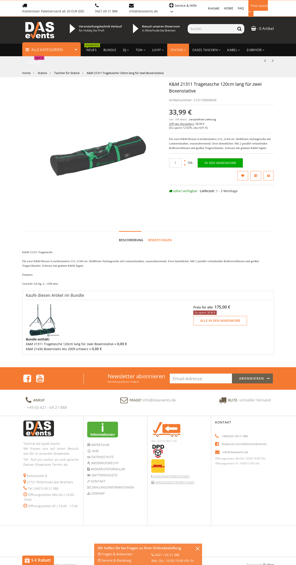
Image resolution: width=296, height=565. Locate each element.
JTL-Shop (268, 544)
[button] (186, 8)
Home (26, 73)
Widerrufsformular (107, 448)
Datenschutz (102, 436)
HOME (228, 8)
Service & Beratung (114, 560)
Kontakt (213, 8)
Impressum (99, 424)
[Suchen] (211, 29)
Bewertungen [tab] (160, 219)
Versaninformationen (170, 455)
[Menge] (175, 163)
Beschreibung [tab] (131, 219)
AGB (94, 430)
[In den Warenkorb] (220, 163)
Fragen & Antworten (115, 554)
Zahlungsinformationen (112, 466)
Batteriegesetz (104, 454)
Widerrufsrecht (104, 442)
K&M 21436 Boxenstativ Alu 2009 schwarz (57, 328)
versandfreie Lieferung (202, 119)
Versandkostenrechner (174, 461)
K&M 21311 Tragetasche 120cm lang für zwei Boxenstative (70, 323)
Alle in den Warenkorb (220, 299)
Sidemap (97, 472)
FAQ (241, 8)
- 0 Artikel (262, 28)
